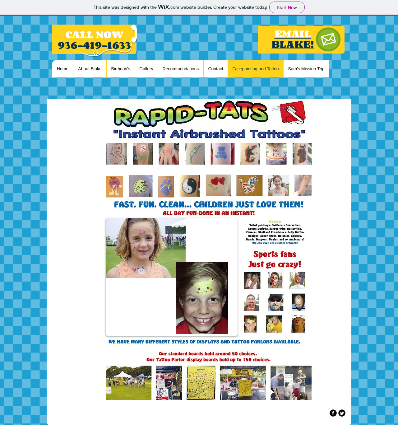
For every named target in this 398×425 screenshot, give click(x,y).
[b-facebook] (333, 413)
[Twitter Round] (341, 413)
